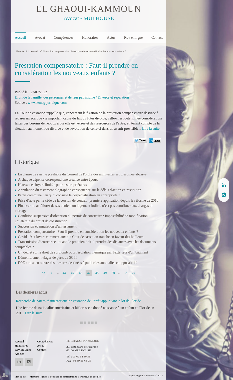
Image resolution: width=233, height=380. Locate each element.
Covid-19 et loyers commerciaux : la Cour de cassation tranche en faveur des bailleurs (80, 237)
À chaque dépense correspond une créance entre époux (58, 179)
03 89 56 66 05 (82, 360)
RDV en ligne (224, 194)
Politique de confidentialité (63, 376)
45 (72, 273)
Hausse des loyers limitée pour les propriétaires (52, 185)
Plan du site (20, 376)
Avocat (40, 37)
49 (105, 273)
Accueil (20, 37)
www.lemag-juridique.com (47, 102)
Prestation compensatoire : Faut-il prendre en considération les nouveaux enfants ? (84, 51)
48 (97, 273)
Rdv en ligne (133, 37)
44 (64, 273)
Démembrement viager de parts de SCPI (47, 257)
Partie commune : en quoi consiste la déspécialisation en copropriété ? (69, 195)
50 (113, 273)
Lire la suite (151, 128)
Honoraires (90, 37)
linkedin (224, 185)
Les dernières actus (31, 292)
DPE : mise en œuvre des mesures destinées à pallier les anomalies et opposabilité (77, 263)
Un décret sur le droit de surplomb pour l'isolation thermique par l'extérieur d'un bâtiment (83, 252)
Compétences (63, 37)
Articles (19, 353)
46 (80, 273)
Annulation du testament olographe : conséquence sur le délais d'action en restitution (79, 190)
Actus (111, 37)
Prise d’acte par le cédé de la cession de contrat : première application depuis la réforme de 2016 (88, 200)
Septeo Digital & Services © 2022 (146, 375)
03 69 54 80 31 (81, 356)
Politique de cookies (90, 376)
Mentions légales (38, 376)
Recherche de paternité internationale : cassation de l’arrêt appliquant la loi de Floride (78, 301)
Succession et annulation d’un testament (47, 226)
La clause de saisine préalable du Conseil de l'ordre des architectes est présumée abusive (82, 174)
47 (88, 273)
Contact (157, 37)
